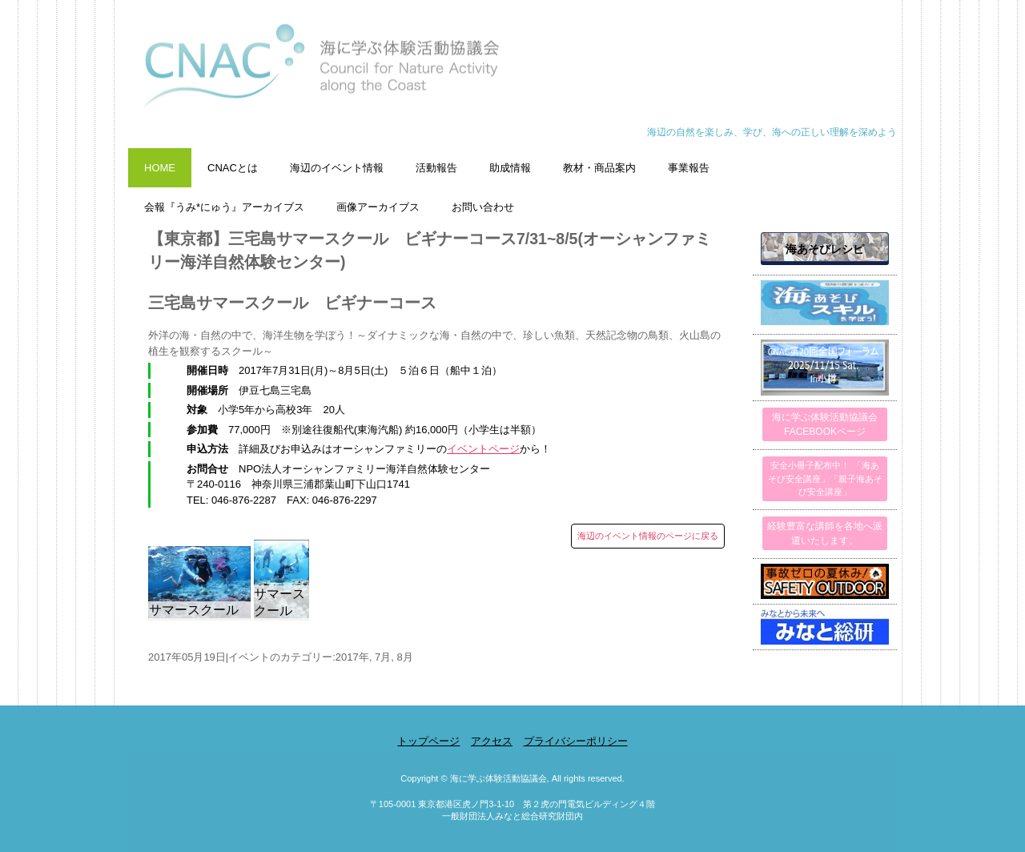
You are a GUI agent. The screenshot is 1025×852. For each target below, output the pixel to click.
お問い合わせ (483, 207)
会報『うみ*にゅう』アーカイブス (224, 207)
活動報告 (436, 168)
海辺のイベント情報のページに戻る (647, 536)
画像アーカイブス (378, 207)
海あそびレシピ (825, 249)
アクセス (491, 741)
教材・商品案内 (599, 168)
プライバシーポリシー (576, 741)
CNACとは (232, 168)
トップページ (428, 741)
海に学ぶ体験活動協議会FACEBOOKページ (825, 424)
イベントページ (483, 449)
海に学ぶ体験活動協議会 (512, 74)
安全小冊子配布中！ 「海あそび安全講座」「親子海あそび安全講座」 (825, 478)
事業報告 (688, 168)
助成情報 (510, 168)
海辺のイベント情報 (337, 168)
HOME (159, 168)
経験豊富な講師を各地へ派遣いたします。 (824, 533)
